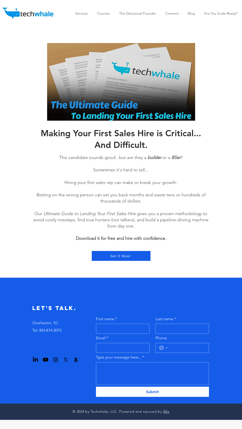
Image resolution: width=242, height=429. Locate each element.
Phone (161, 338)
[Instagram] (56, 360)
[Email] (121, 348)
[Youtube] (45, 360)
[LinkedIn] (35, 360)
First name (106, 319)
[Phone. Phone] (187, 348)
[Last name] (181, 328)
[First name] (121, 328)
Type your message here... (120, 357)
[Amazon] (76, 360)
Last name (165, 319)
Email (102, 338)
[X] (66, 360)
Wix (166, 411)
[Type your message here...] (152, 373)
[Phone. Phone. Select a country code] (163, 348)
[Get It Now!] (121, 256)
